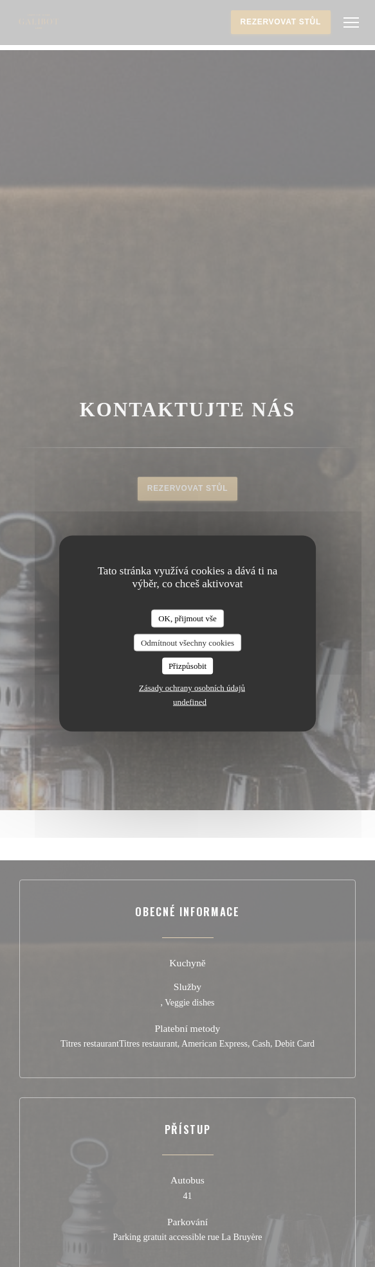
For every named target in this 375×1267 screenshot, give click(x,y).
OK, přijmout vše (187, 618)
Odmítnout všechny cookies (187, 642)
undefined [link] (189, 701)
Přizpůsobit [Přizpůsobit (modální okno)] (187, 666)
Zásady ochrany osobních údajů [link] (192, 687)
